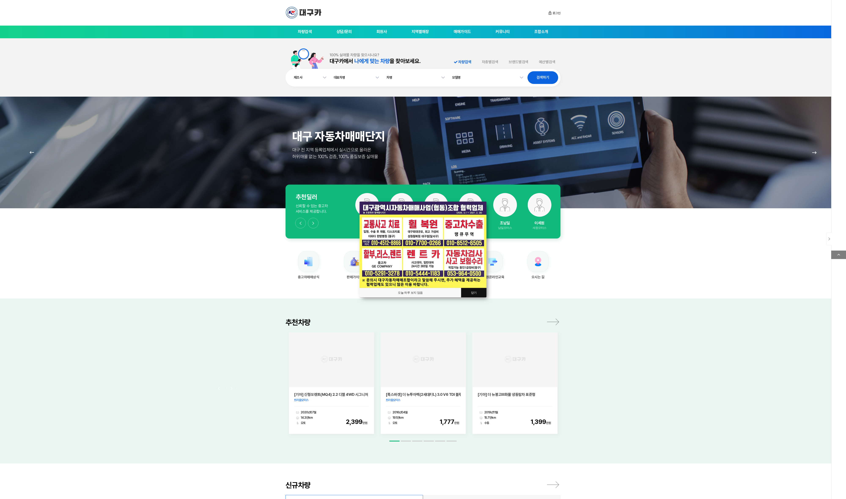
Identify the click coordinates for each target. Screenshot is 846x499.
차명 (389, 77)
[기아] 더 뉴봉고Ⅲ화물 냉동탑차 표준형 (507, 387)
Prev (31, 152)
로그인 (556, 13)
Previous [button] (300, 223)
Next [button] (313, 223)
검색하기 (543, 77)
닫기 (474, 292)
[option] (505, 211)
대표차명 (339, 77)
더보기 (553, 322)
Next (814, 152)
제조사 (298, 77)
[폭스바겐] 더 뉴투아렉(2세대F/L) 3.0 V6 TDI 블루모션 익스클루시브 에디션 (423, 387)
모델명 (456, 77)
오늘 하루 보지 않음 (410, 292)
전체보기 (553, 477)
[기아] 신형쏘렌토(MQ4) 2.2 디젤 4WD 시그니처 (331, 387)
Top (838, 255)
